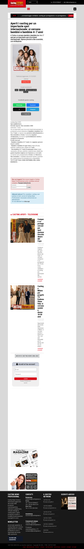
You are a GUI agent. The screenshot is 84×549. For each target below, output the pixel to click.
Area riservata (30, 547)
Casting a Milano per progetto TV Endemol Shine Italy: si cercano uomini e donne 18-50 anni (41, 301)
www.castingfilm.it (49, 502)
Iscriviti (25, 383)
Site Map (74, 547)
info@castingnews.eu (70, 2)
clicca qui (27, 201)
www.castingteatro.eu (50, 520)
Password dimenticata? (25, 381)
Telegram (32, 109)
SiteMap (69, 547)
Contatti (63, 547)
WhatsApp (19, 105)
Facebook (33, 105)
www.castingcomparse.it (51, 526)
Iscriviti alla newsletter (12, 538)
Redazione (29, 497)
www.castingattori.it (49, 514)
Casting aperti (49, 547)
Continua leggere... (40, 280)
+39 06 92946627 (56, 2)
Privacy (37, 547)
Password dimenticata (24, 183)
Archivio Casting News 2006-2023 (27, 356)
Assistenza (29, 514)
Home (24, 547)
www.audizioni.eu (49, 532)
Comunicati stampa (32, 521)
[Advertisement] (29, 168)
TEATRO (72, 15)
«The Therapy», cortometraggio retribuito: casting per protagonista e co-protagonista (40, 16)
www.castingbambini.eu (50, 508)
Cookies (42, 547)
